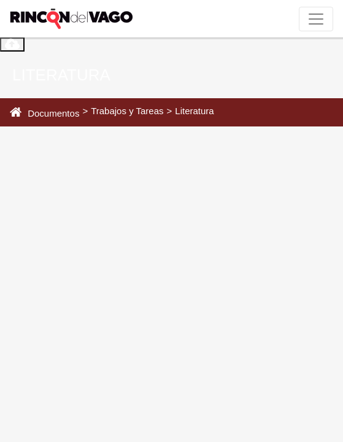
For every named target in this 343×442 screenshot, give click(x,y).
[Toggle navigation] (316, 19)
